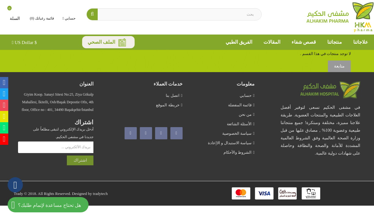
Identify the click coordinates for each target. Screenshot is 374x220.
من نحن (245, 114)
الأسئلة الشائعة (239, 124)
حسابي (246, 95)
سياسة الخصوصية (237, 133)
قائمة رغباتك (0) (42, 18)
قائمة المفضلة (240, 105)
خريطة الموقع (167, 105)
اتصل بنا (172, 95)
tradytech (100, 193)
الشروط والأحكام (237, 152)
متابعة (339, 66)
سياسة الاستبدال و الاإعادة (230, 143)
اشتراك (80, 160)
